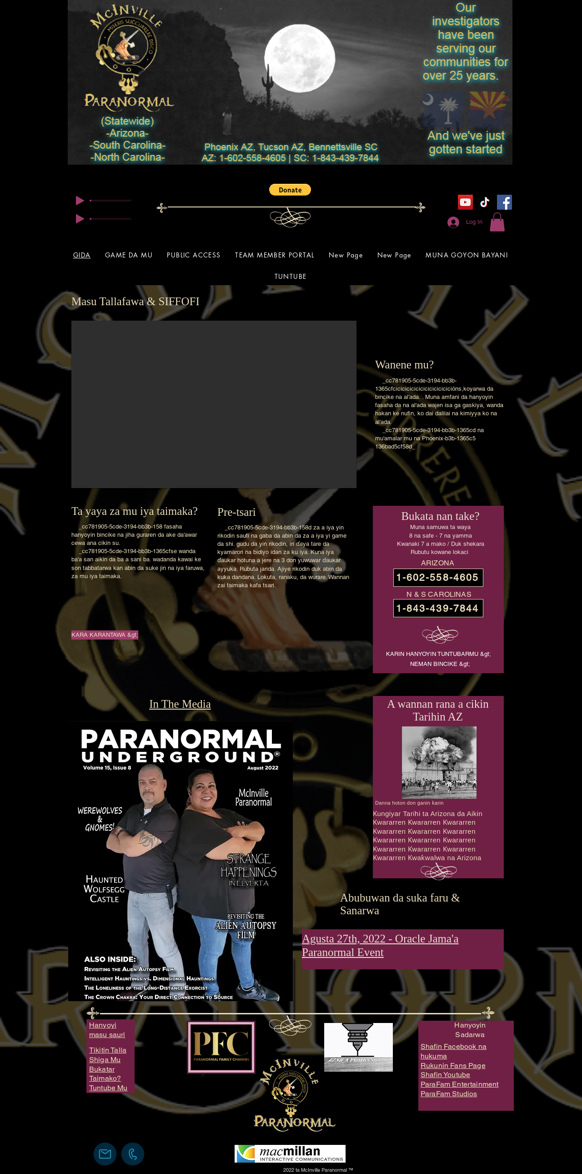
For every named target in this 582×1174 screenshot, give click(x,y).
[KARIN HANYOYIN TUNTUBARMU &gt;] (438, 654)
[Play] (80, 200)
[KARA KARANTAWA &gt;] (104, 635)
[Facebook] (504, 202)
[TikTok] (484, 202)
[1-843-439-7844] (438, 608)
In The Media (180, 704)
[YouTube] (465, 202)
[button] (290, 190)
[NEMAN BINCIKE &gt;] (440, 664)
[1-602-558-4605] (438, 578)
